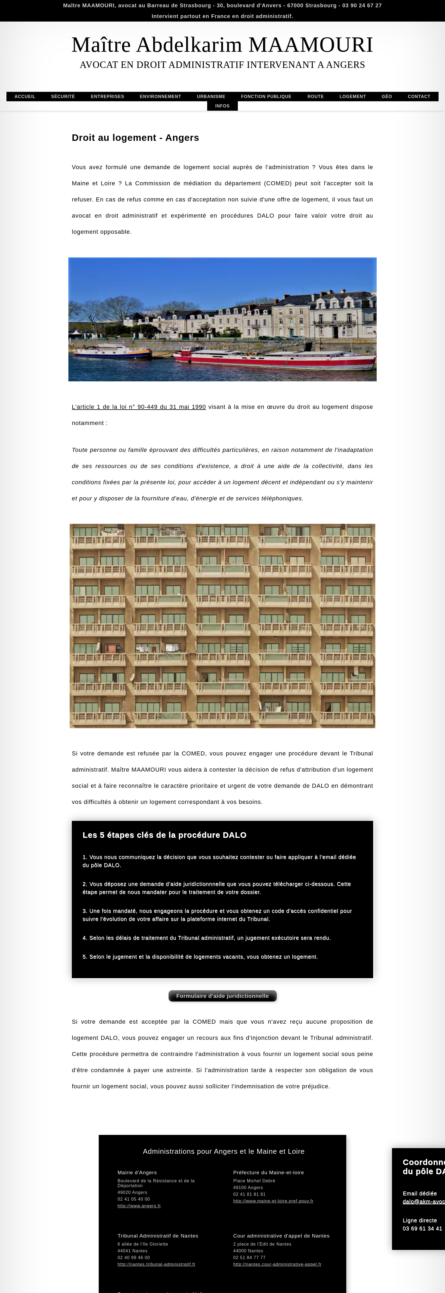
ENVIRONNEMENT (174, 96)
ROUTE (316, 110)
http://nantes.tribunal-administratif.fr (157, 1289)
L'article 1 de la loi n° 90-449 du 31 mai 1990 (139, 476)
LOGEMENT (339, 96)
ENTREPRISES (107, 83)
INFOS (222, 119)
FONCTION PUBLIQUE (266, 83)
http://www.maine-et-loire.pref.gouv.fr (273, 1226)
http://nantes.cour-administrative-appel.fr (277, 1289)
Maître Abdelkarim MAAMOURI (222, 44)
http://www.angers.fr (139, 1231)
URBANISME (224, 96)
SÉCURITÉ (63, 83)
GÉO (400, 96)
